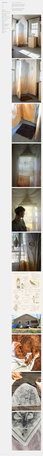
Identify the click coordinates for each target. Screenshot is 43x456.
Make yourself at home (4, 26)
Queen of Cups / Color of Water (5, 13)
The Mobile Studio (4, 14)
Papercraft (3, 32)
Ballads (3, 30)
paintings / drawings (4, 31)
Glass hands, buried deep (5, 19)
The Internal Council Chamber (5, 28)
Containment (3, 29)
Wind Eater (3, 27)
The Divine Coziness (4, 15)
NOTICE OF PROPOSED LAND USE (6, 18)
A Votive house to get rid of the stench (5, 16)
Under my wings (4, 10)
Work (2, 4)
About (3, 5)
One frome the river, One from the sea (6, 12)
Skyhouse (3, 9)
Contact (3, 6)
